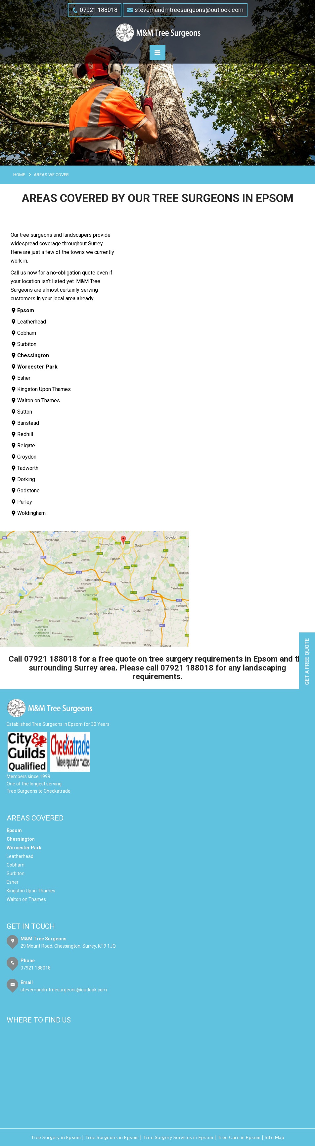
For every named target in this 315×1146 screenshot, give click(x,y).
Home (19, 174)
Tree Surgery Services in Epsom (178, 1137)
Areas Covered (35, 818)
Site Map (274, 1137)
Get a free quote (307, 661)
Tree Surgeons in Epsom (112, 1137)
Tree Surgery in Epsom (56, 1137)
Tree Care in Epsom (239, 1137)
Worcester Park (24, 847)
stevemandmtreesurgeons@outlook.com (64, 989)
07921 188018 (50, 659)
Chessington (21, 839)
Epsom (14, 830)
